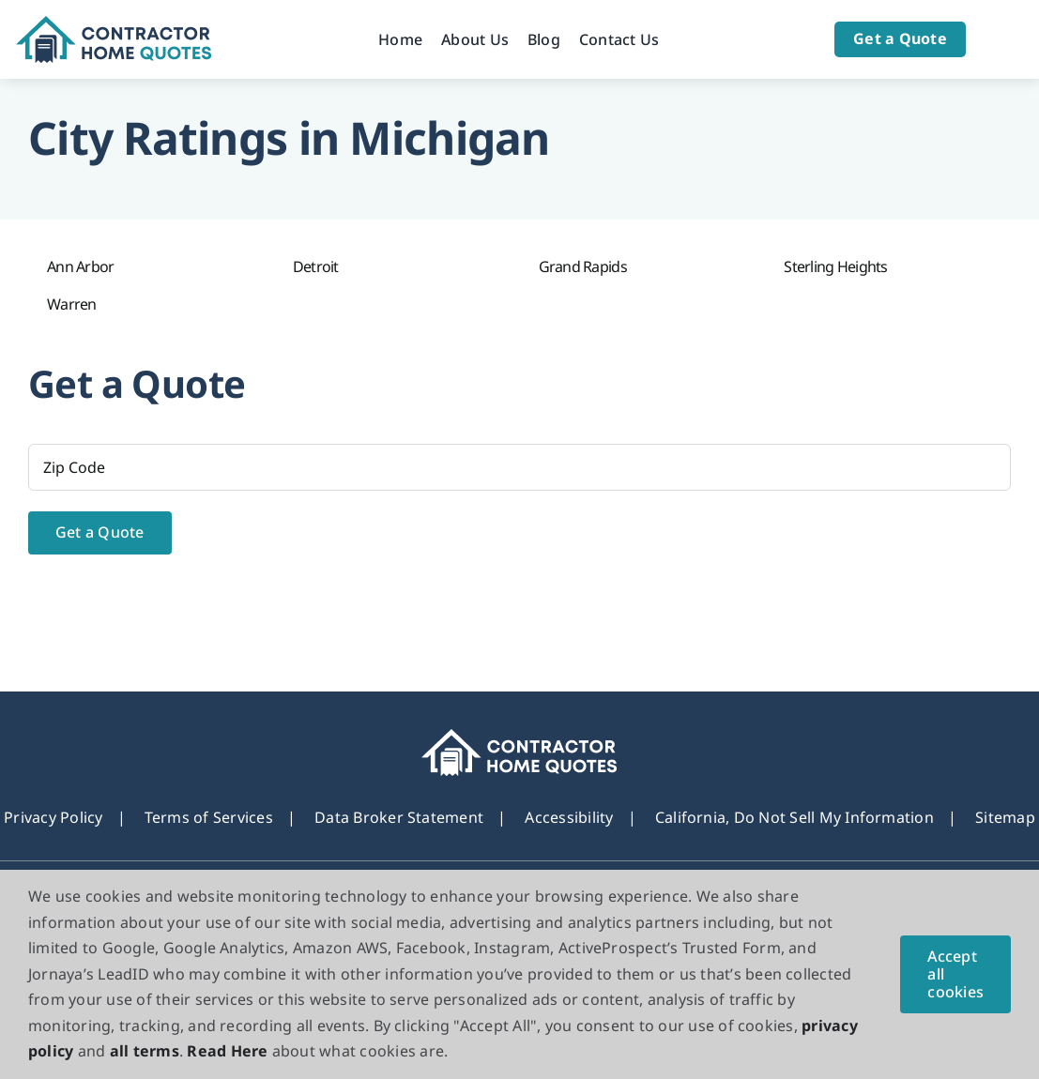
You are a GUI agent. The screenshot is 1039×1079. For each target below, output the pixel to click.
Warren (72, 304)
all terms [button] (144, 1051)
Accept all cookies (955, 974)
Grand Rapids (583, 266)
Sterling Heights (835, 266)
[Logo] (114, 23)
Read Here (227, 1051)
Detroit (316, 266)
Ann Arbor (81, 266)
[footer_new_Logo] (519, 736)
